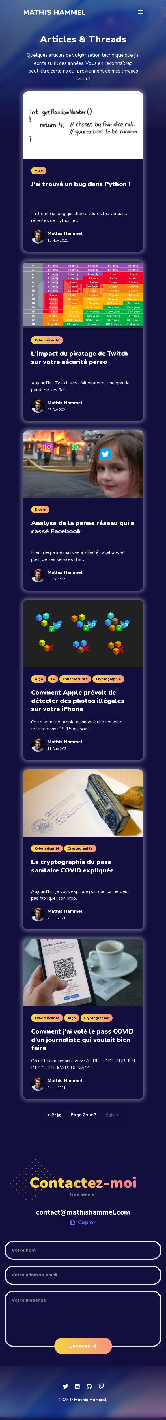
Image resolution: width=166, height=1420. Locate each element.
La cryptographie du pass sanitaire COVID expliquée (72, 866)
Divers (40, 509)
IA (53, 679)
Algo (39, 170)
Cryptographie (108, 679)
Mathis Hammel (54, 12)
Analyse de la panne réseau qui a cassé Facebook (83, 527)
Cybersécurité (47, 340)
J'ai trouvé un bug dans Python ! (80, 184)
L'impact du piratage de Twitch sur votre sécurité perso (79, 357)
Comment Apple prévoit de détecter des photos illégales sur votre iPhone (77, 700)
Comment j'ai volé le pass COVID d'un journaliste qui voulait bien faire (82, 1039)
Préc (54, 1115)
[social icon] (65, 1387)
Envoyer (83, 1345)
